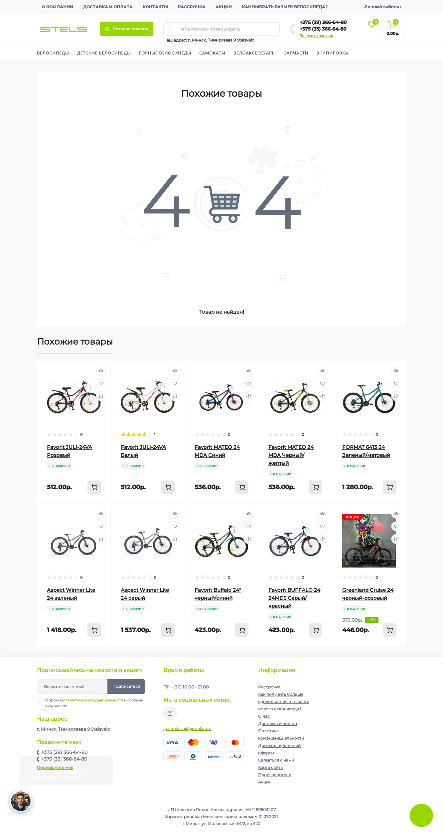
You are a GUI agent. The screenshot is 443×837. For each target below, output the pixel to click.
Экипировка (332, 53)
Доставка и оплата (108, 6)
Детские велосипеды (104, 53)
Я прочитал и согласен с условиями (94, 703)
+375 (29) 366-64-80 (323, 22)
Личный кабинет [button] (382, 6)
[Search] (170, 29)
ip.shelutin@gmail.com (187, 728)
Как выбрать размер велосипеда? (285, 6)
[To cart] (94, 487)
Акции (224, 6)
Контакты (155, 6)
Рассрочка (192, 6)
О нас (264, 716)
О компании (57, 6)
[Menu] (126, 29)
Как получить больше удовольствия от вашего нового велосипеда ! (283, 701)
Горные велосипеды (165, 53)
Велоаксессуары (254, 53)
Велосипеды (53, 53)
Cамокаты (212, 53)
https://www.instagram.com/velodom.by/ (170, 713)
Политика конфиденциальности (94, 700)
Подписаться (126, 686)
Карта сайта (270, 767)
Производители (274, 774)
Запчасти (296, 53)
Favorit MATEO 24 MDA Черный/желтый (291, 455)
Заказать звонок (316, 35)
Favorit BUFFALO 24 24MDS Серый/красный (294, 598)
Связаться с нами (276, 760)
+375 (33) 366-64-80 (323, 29)
